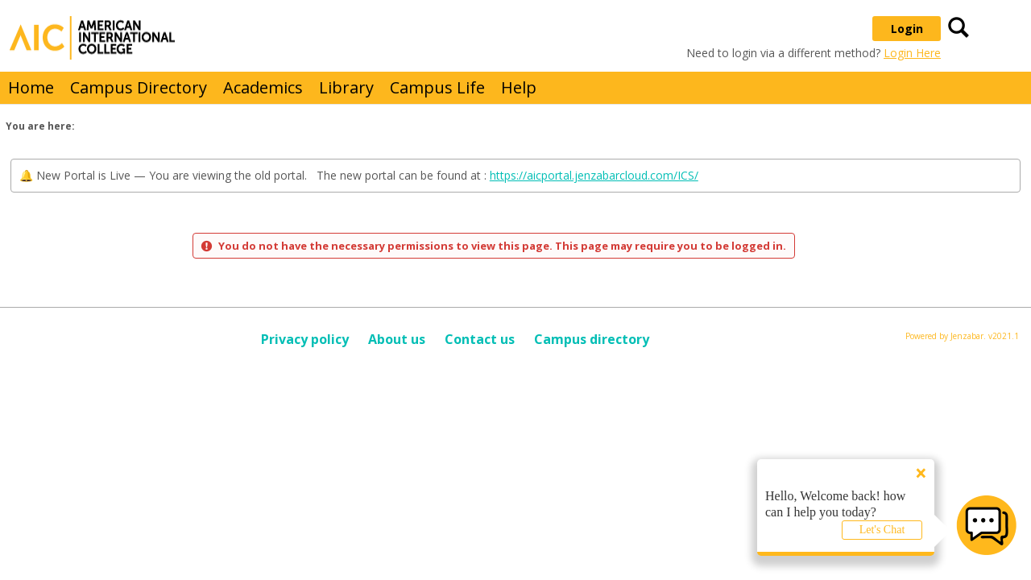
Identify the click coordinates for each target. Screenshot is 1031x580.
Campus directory (591, 339)
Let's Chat (882, 530)
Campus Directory (138, 87)
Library (346, 87)
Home (31, 87)
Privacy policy (305, 339)
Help (518, 87)
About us (396, 339)
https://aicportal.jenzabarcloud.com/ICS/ (594, 175)
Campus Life (437, 87)
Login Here (912, 52)
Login (907, 28)
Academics (263, 87)
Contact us (480, 339)
